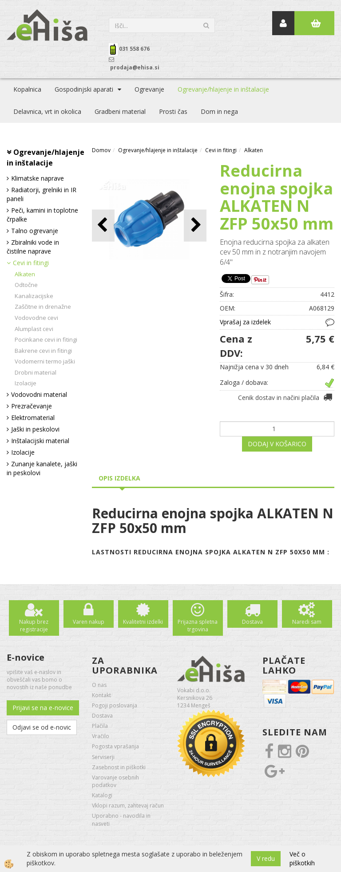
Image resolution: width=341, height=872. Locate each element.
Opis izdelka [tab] (119, 478)
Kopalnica (27, 89)
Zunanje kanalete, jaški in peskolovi (42, 468)
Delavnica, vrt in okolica (47, 111)
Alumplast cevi (34, 329)
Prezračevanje (31, 406)
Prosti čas (173, 111)
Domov (101, 150)
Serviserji (103, 757)
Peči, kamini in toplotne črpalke (42, 214)
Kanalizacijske (34, 296)
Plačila (100, 726)
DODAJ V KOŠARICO (277, 444)
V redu (266, 858)
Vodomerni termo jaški (45, 361)
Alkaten (25, 274)
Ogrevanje (149, 89)
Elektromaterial (33, 417)
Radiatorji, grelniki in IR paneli (41, 194)
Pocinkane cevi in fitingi (46, 339)
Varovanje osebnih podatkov (115, 781)
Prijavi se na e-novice (42, 707)
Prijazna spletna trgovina (198, 625)
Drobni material (35, 372)
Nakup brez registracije (33, 625)
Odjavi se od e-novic (41, 727)
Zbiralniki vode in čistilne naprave (33, 246)
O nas (99, 685)
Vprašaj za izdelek (245, 322)
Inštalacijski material (40, 440)
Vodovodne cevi (36, 318)
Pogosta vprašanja (115, 746)
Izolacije (25, 383)
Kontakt (101, 695)
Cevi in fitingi (31, 262)
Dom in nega (219, 111)
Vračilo (100, 736)
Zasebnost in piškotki (119, 767)
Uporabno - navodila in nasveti (121, 819)
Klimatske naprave (37, 178)
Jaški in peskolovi (35, 429)
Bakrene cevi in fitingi (43, 351)
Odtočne (26, 285)
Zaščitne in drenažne (43, 307)
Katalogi (102, 795)
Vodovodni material (39, 394)
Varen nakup (88, 622)
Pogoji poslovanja (114, 705)
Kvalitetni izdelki (143, 622)
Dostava (252, 622)
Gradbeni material (120, 111)
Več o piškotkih (302, 858)
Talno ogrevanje (34, 230)
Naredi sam (306, 622)
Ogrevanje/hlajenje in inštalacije (223, 89)
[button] (195, 225)
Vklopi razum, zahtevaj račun (128, 805)
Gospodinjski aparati (84, 89)
